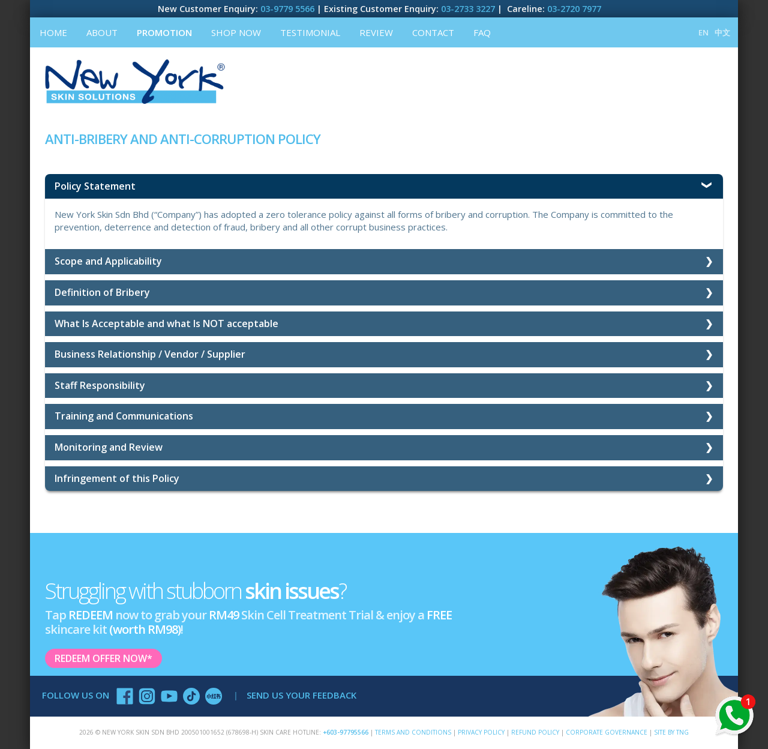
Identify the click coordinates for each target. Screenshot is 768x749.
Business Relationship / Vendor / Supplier (150, 354)
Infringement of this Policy (117, 478)
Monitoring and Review (109, 447)
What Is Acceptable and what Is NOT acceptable (166, 323)
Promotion (164, 32)
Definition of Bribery (102, 292)
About (102, 32)
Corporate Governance (606, 732)
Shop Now (236, 32)
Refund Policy (535, 732)
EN (703, 32)
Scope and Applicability (108, 261)
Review (376, 32)
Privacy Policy (481, 732)
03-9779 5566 (287, 8)
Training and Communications (124, 416)
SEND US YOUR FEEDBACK (301, 695)
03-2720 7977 (574, 8)
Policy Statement (95, 186)
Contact (433, 32)
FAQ (482, 32)
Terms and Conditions (413, 732)
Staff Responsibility (100, 385)
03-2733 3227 (468, 8)
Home (53, 32)
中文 (722, 32)
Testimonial (310, 32)
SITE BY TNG (671, 732)
